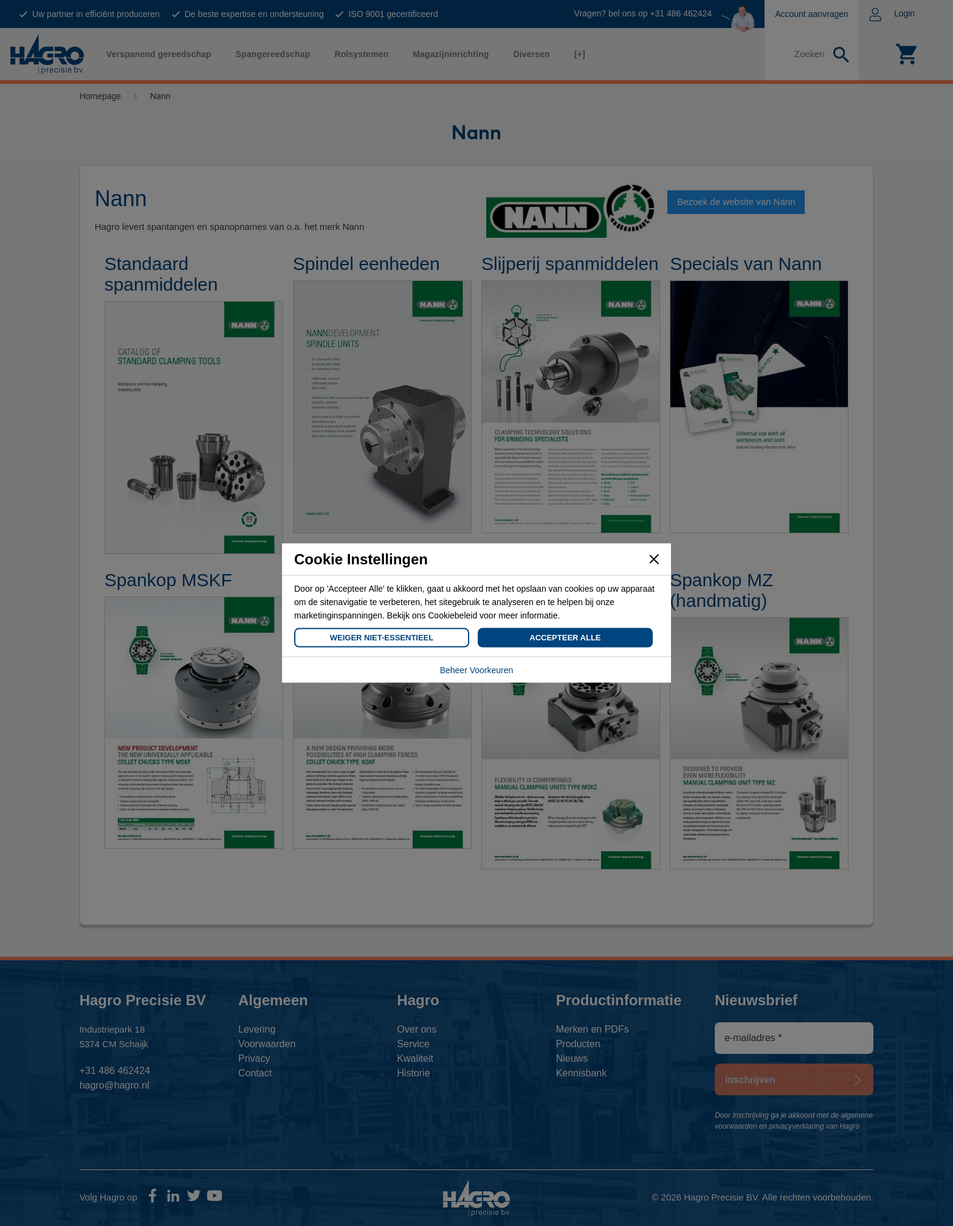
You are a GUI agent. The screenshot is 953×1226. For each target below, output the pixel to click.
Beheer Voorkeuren (477, 670)
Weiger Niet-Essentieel (381, 637)
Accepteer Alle (564, 637)
